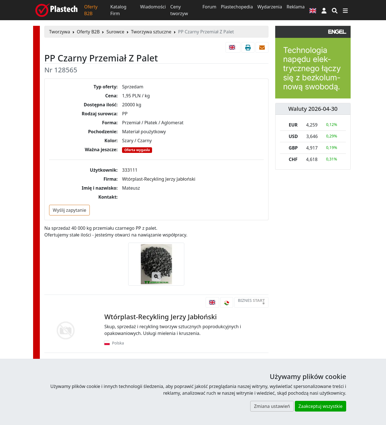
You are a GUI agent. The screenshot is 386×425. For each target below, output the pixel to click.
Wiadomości (153, 7)
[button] (324, 10)
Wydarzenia (269, 7)
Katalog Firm (118, 10)
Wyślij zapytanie (69, 210)
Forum (209, 7)
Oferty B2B (91, 10)
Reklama (295, 7)
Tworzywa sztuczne (151, 32)
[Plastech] (56, 10)
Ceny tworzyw (179, 10)
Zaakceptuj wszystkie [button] (320, 406)
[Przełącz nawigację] (345, 10)
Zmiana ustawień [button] (272, 406)
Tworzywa (59, 32)
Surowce (115, 32)
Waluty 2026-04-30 (313, 108)
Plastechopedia (237, 7)
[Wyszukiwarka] (334, 10)
